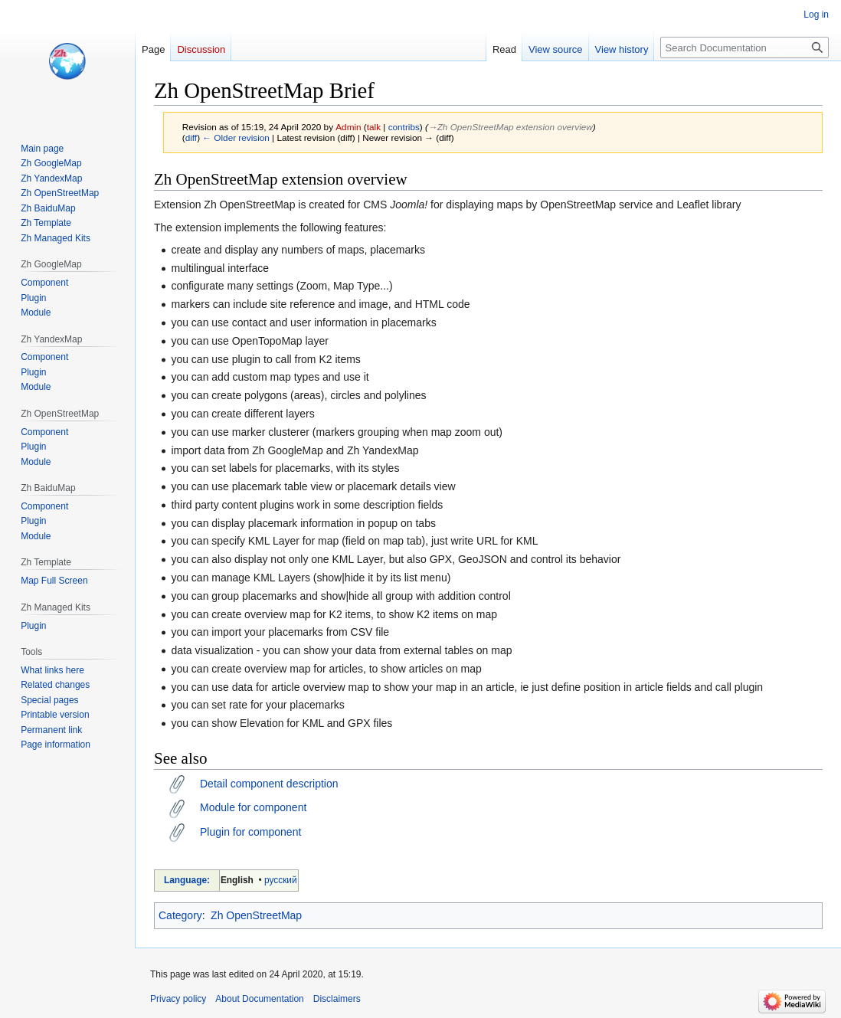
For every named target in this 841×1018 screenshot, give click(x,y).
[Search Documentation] (744, 47)
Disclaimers (337, 998)
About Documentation (259, 998)
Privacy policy (178, 998)
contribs (404, 127)
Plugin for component (250, 832)
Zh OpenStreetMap (256, 915)
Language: (187, 880)
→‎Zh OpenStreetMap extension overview (510, 127)
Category (180, 915)
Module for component (253, 807)
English (237, 880)
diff (191, 137)
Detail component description (269, 783)
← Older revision (236, 137)
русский (280, 880)
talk (374, 127)
